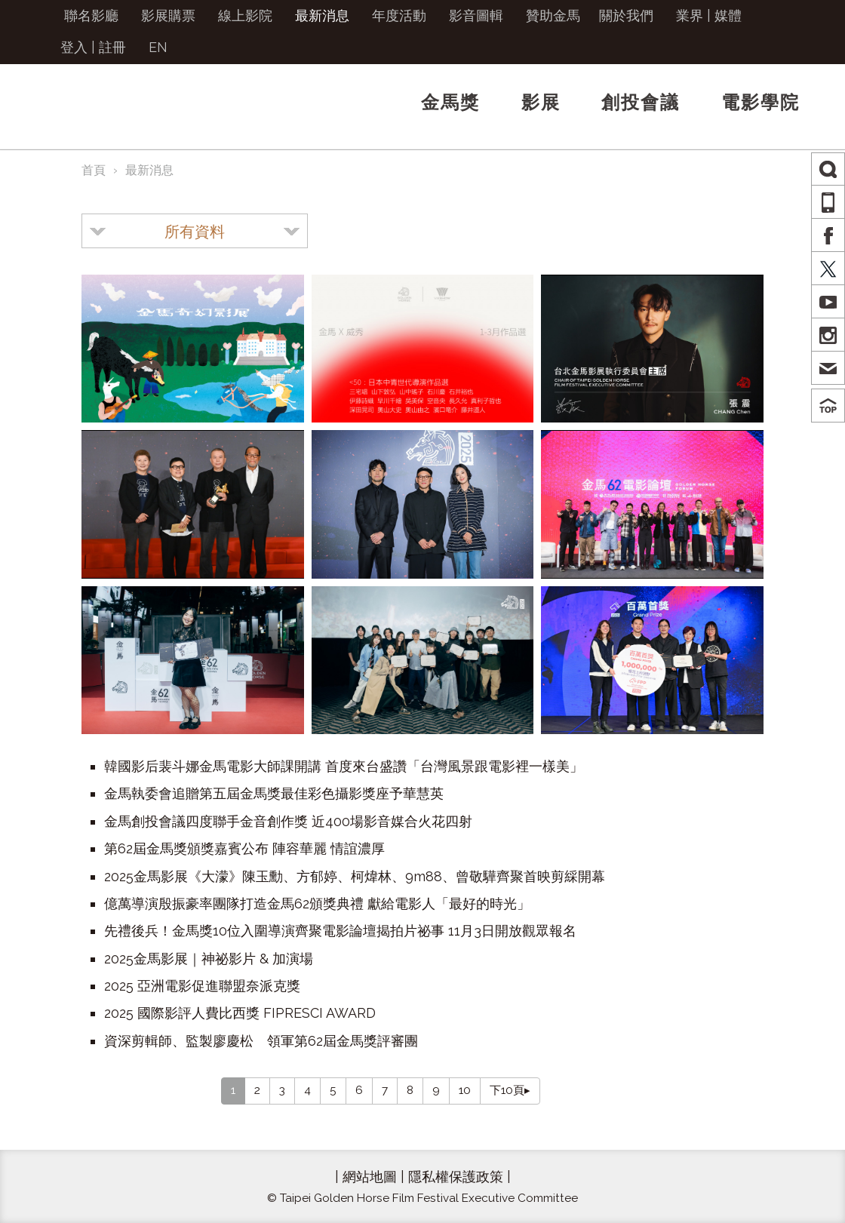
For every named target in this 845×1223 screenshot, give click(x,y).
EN (158, 47)
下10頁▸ (510, 1090)
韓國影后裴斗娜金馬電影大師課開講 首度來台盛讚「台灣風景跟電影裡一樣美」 (343, 766)
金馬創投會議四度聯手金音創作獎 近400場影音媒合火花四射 (288, 821)
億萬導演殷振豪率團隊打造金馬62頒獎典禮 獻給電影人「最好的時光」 (317, 903)
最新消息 (322, 15)
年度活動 (399, 15)
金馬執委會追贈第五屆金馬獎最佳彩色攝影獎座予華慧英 (274, 793)
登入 (74, 47)
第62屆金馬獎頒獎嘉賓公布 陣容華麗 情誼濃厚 (244, 848)
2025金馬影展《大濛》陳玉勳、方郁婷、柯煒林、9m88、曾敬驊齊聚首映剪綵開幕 (354, 876)
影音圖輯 (476, 15)
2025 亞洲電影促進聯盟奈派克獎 (202, 986)
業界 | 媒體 (709, 15)
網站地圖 (370, 1177)
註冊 (112, 47)
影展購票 (168, 15)
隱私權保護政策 (455, 1177)
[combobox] (194, 231)
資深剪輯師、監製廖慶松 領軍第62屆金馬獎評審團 (261, 1041)
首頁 (93, 170)
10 (465, 1090)
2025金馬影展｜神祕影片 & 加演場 (208, 958)
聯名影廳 (91, 15)
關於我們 (626, 15)
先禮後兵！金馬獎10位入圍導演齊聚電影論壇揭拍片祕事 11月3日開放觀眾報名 (340, 931)
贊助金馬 (553, 15)
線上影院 (245, 15)
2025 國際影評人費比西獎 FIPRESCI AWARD (240, 1013)
